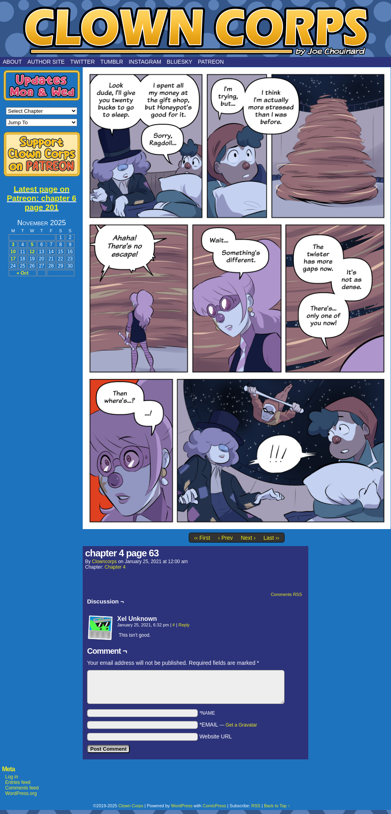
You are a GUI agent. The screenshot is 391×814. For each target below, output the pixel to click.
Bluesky (179, 62)
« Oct (22, 273)
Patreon (211, 62)
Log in (11, 777)
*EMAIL (228, 724)
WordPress (181, 805)
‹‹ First (202, 538)
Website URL (215, 736)
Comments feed (22, 788)
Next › (248, 538)
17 (12, 259)
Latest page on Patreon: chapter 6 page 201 (41, 198)
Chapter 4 (114, 567)
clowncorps (104, 561)
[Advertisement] (41, 400)
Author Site (46, 62)
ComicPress (214, 805)
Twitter (82, 62)
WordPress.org (21, 793)
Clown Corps (195, 30)
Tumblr (112, 62)
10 (12, 251)
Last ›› (271, 538)
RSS (255, 805)
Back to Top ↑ (277, 805)
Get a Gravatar (241, 725)
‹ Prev (225, 538)
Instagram (145, 62)
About (12, 62)
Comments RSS (286, 594)
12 (31, 251)
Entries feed (17, 782)
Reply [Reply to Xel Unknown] (184, 624)
